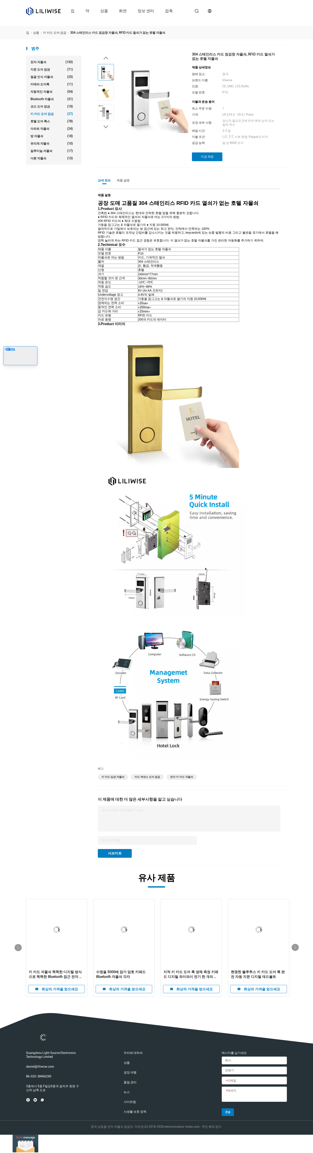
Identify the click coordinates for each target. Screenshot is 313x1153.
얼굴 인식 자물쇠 (51, 77)
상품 (104, 10)
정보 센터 (146, 10)
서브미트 (115, 853)
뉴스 (127, 1092)
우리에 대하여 (133, 1053)
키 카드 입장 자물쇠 (113, 776)
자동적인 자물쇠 (51, 92)
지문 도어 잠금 (51, 69)
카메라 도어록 (51, 84)
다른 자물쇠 (51, 158)
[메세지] (254, 1094)
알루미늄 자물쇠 (51, 151)
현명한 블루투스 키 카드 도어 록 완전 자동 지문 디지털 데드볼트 (258, 974)
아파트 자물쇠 (51, 129)
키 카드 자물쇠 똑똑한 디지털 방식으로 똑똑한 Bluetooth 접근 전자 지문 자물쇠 (56, 974)
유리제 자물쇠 (51, 143)
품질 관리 (130, 1082)
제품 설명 (123, 180)
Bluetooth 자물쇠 (51, 99)
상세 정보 (104, 180)
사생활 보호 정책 (135, 1111)
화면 (123, 10)
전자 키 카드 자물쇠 (181, 776)
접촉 (169, 10)
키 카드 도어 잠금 (51, 114)
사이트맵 (130, 1102)
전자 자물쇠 (51, 62)
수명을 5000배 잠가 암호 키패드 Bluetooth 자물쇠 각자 (121, 974)
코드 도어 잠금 (51, 106)
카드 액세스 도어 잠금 (147, 776)
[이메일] (254, 1081)
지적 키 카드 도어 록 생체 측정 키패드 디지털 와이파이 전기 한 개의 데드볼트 (190, 974)
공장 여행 (130, 1072)
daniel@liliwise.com (40, 1066)
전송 (227, 1112)
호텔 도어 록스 (51, 121)
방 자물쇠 (51, 136)
